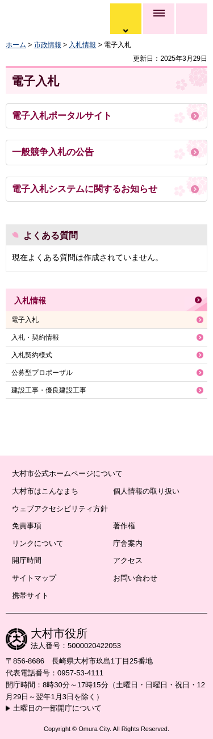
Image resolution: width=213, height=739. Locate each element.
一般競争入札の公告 (53, 152)
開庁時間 (26, 560)
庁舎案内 (128, 543)
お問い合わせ (135, 578)
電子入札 (25, 320)
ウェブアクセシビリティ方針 (60, 508)
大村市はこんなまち (45, 491)
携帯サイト (30, 595)
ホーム (16, 45)
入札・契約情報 (35, 337)
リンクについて (38, 543)
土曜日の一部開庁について (57, 708)
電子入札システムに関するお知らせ (84, 189)
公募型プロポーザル (42, 373)
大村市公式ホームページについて (67, 473)
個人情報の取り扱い (146, 491)
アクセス (128, 560)
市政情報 (47, 45)
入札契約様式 (31, 355)
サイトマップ (34, 578)
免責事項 (26, 525)
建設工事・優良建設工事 (48, 390)
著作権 (124, 525)
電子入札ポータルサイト (62, 115)
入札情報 (82, 45)
